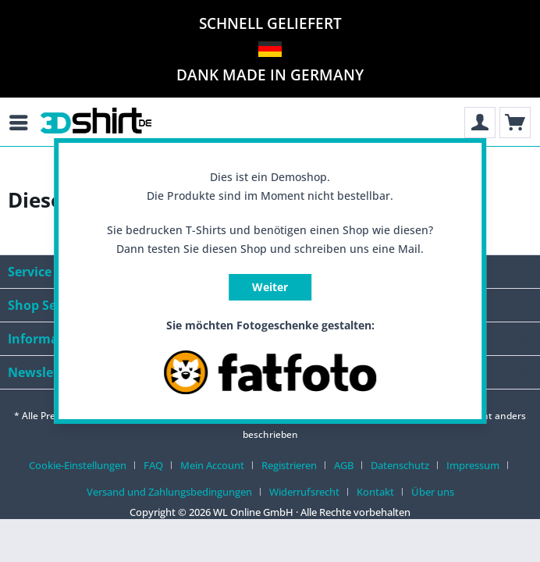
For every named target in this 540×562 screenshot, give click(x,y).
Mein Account (212, 465)
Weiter (270, 286)
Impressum (472, 465)
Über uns (432, 492)
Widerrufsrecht (304, 492)
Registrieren (289, 465)
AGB (343, 465)
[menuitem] (30, 122)
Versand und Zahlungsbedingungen (169, 492)
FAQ (153, 465)
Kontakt (375, 492)
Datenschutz (400, 465)
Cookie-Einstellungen (77, 465)
